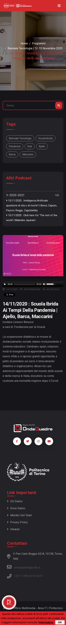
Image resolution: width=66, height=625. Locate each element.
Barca (12, 154)
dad (29, 146)
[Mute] (44, 284)
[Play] (5, 284)
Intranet (13, 529)
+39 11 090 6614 (24, 576)
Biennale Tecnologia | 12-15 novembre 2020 (35, 48)
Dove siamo (16, 508)
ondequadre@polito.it (23, 567)
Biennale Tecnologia (20, 138)
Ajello (42, 146)
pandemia (14, 146)
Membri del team (19, 515)
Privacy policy (17, 522)
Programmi (39, 43)
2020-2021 (15, 195)
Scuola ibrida (45, 138)
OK (60, 622)
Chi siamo (15, 501)
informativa (46, 622)
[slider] (24, 284)
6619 (39, 576)
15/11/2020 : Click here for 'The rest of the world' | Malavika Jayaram (31, 218)
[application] (33, 284)
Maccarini (28, 154)
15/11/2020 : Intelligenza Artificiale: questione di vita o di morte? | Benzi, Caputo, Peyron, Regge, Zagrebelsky (31, 205)
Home (24, 43)
